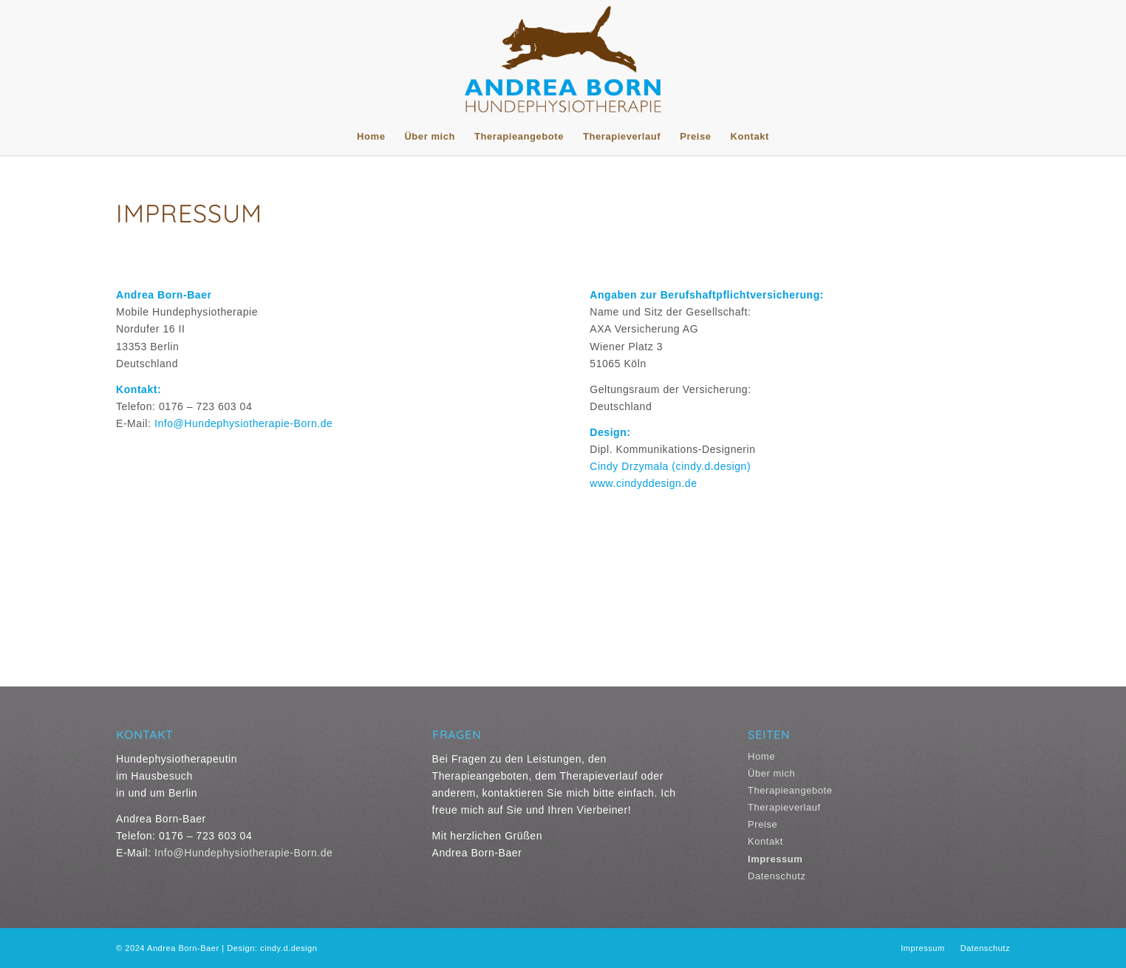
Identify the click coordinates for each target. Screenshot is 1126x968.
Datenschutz (776, 876)
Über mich (771, 773)
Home (761, 756)
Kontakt (765, 841)
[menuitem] (371, 136)
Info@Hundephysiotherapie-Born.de (243, 423)
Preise (762, 824)
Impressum (775, 859)
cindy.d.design (288, 948)
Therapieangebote (790, 790)
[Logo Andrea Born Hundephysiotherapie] (563, 59)
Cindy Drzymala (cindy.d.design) (670, 466)
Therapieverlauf (784, 807)
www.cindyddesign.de (643, 483)
